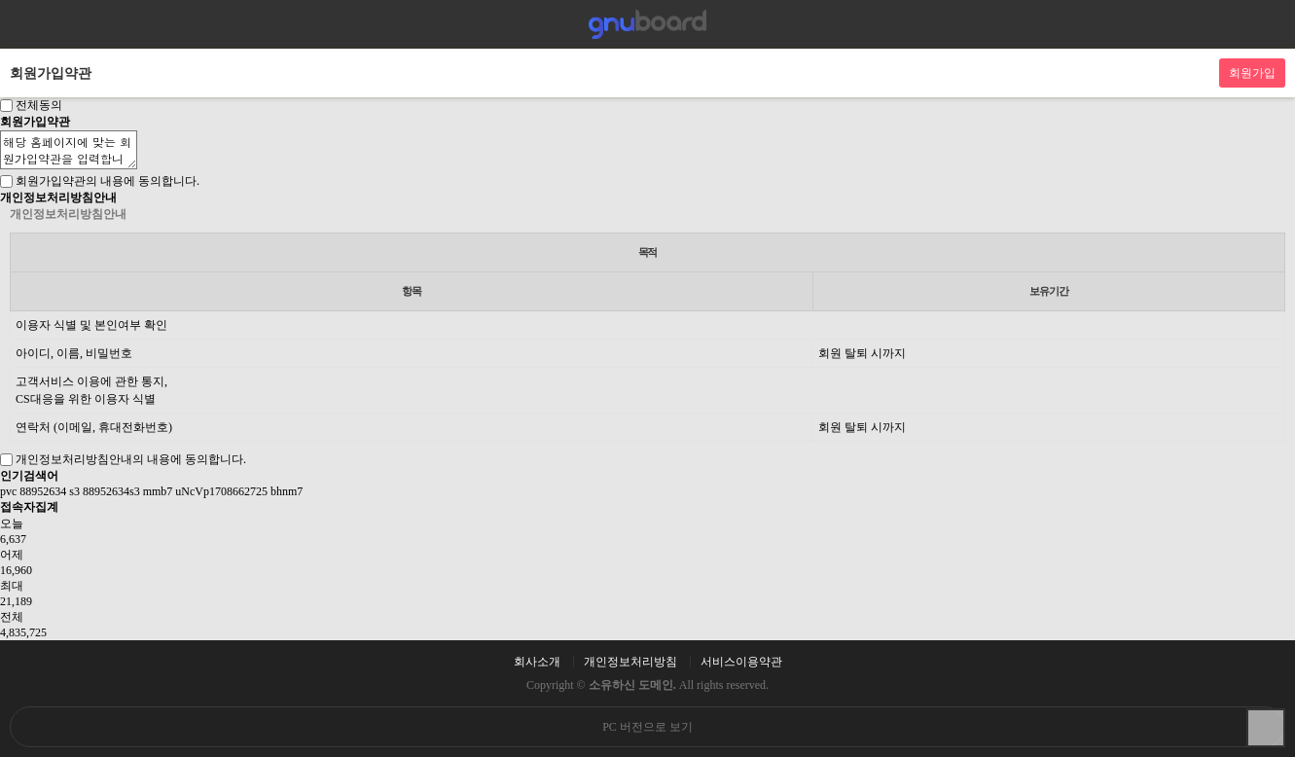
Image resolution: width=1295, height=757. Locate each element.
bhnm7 (286, 491)
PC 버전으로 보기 (647, 727)
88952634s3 (111, 491)
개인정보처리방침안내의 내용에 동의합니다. (131, 459)
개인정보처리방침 (630, 661)
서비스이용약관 (741, 661)
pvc (8, 491)
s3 (74, 491)
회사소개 (537, 661)
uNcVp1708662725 (221, 491)
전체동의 (39, 105)
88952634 (42, 491)
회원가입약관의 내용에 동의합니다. (107, 181)
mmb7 (158, 491)
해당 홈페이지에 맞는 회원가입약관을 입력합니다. (68, 149)
